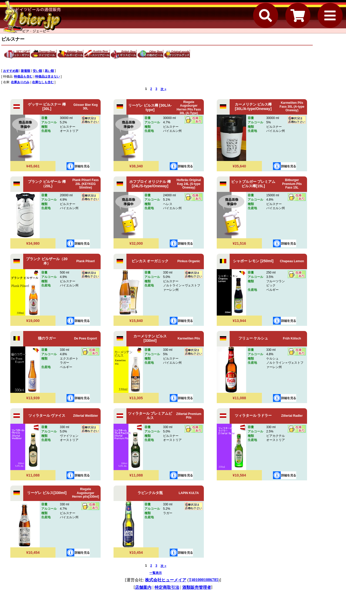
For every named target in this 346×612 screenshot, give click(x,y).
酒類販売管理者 (196, 587)
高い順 (49, 71)
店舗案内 (143, 587)
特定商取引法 (167, 587)
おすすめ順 (11, 71)
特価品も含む (23, 76)
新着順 (25, 71)
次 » (163, 89)
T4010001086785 (203, 579)
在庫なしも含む (43, 82)
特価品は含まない (47, 76)
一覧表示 (155, 573)
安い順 (37, 71)
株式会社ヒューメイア (165, 580)
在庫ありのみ (20, 82)
